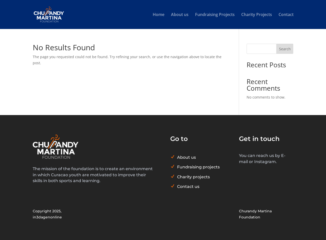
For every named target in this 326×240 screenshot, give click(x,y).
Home (158, 15)
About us (179, 15)
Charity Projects (256, 15)
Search (285, 48)
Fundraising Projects (215, 15)
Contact (286, 15)
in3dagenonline (47, 217)
